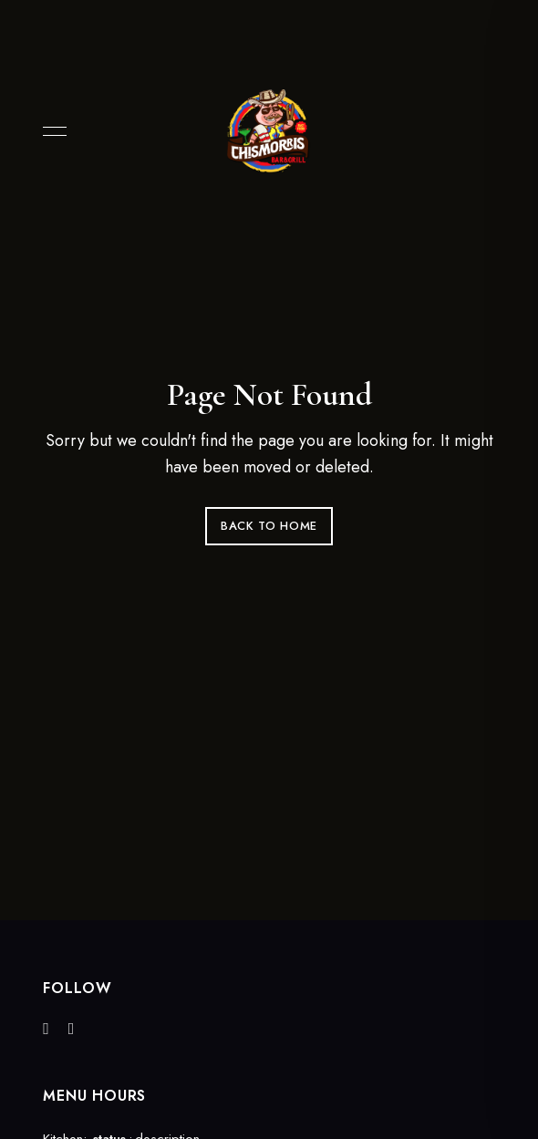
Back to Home (269, 525)
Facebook (46, 1028)
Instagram (71, 1028)
